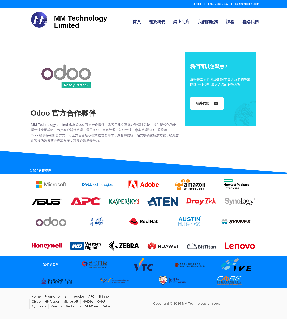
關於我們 (157, 21)
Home (36, 296)
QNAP (101, 301)
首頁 (137, 21)
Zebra (107, 306)
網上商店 (181, 21)
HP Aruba (52, 301)
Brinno (104, 296)
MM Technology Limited (80, 21)
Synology (39, 306)
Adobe (79, 296)
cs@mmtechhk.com (246, 4)
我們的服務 (208, 21)
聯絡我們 (250, 21)
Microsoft (70, 301)
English (197, 4)
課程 (230, 21)
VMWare (91, 306)
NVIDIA (88, 301)
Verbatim (73, 306)
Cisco (36, 301)
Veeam (56, 306)
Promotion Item (57, 296)
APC (91, 296)
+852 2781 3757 (218, 4)
